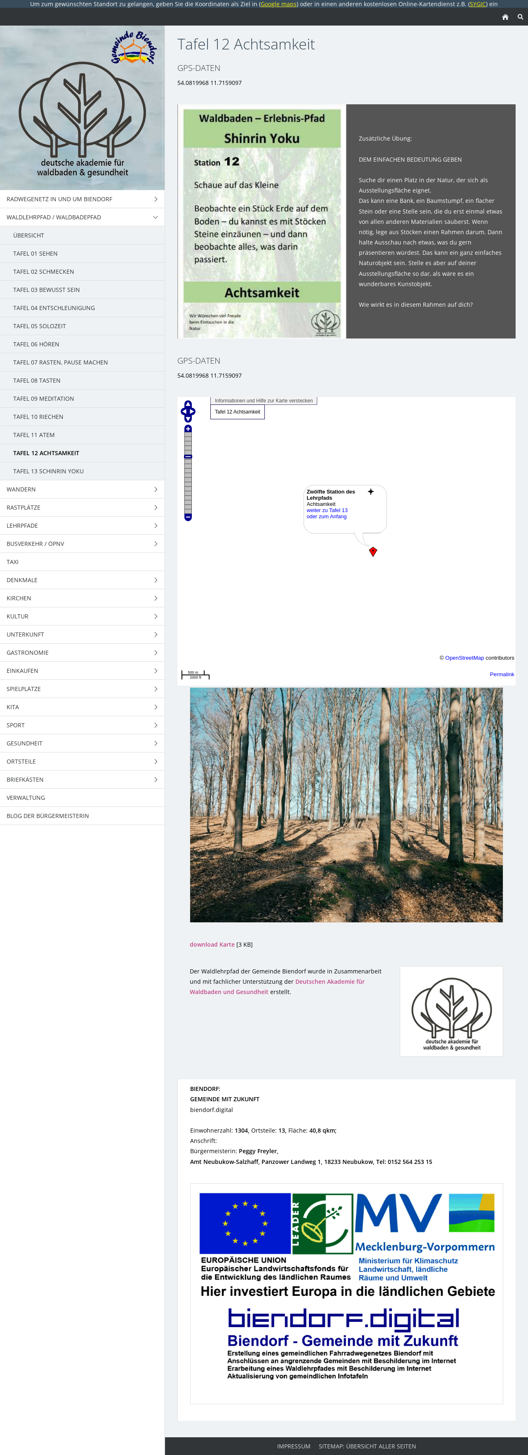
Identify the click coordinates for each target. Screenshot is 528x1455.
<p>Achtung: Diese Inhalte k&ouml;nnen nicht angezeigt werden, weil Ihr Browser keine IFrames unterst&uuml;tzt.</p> (346, 541)
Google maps (279, 4)
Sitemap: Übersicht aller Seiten (367, 1446)
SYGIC (478, 4)
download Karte (212, 944)
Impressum (294, 1446)
